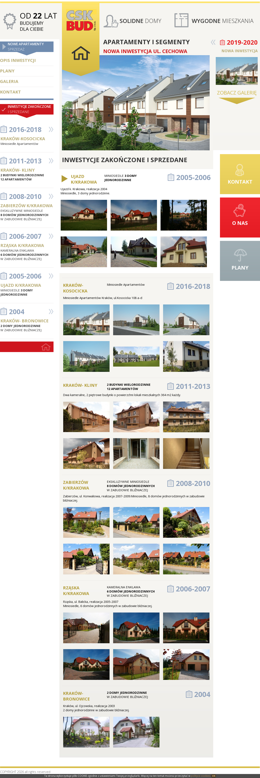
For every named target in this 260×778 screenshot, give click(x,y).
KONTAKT (10, 92)
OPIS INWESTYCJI (18, 60)
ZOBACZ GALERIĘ (237, 92)
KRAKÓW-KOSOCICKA (22, 138)
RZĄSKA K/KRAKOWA (22, 245)
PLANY (7, 71)
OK (213, 775)
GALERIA (9, 81)
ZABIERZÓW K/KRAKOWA (26, 205)
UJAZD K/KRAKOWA (20, 285)
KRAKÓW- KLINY (17, 170)
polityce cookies (200, 776)
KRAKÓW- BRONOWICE (24, 321)
